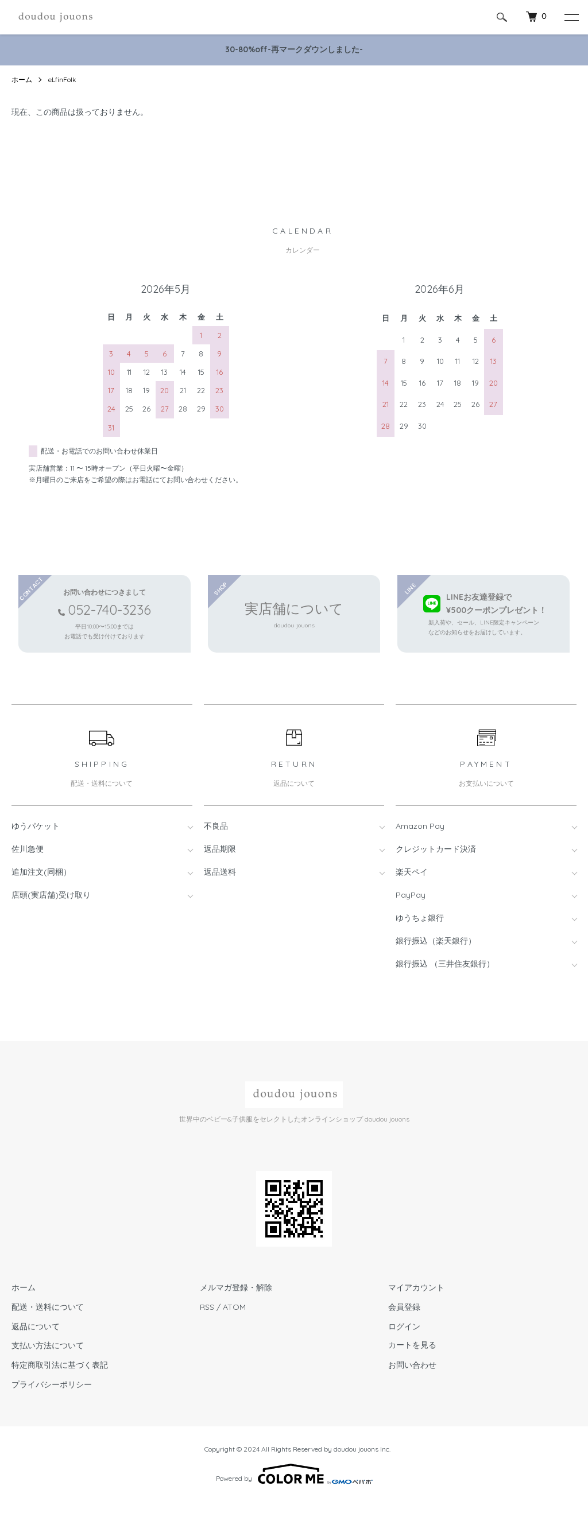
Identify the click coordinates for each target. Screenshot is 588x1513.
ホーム (21, 79)
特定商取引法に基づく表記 (59, 1365)
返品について (35, 1326)
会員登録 (404, 1307)
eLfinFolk (62, 79)
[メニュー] (571, 17)
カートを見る (412, 1345)
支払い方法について (47, 1345)
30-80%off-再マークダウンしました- (294, 49)
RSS (207, 1307)
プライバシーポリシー (51, 1384)
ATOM (234, 1307)
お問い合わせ (412, 1365)
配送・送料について (47, 1307)
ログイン (404, 1326)
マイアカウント (416, 1287)
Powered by (294, 1474)
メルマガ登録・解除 (236, 1287)
